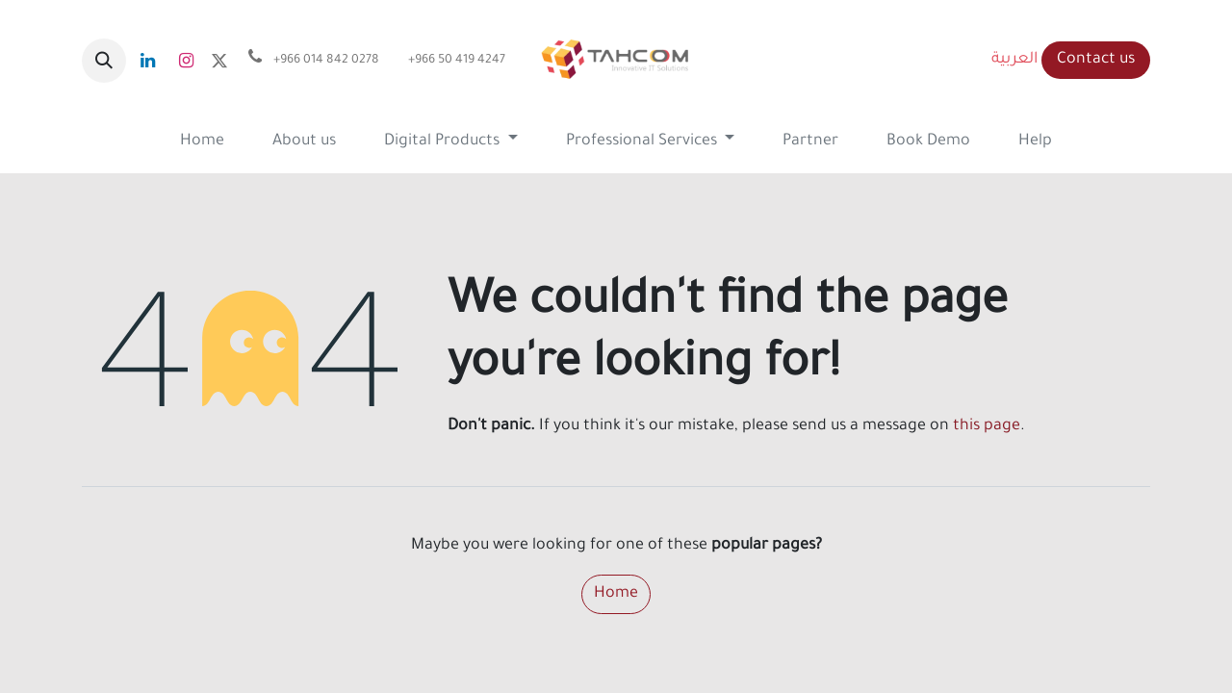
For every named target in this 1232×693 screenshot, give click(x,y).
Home (616, 594)
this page (986, 426)
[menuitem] (202, 142)
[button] (104, 60)
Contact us (1096, 59)
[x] (219, 60)
